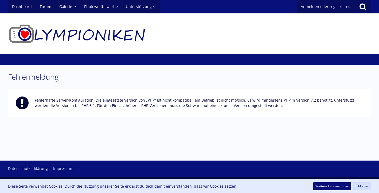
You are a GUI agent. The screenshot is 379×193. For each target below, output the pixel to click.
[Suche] (363, 6)
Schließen (362, 186)
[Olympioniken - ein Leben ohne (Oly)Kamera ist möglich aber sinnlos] (189, 33)
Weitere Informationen (332, 186)
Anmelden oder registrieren (326, 6)
